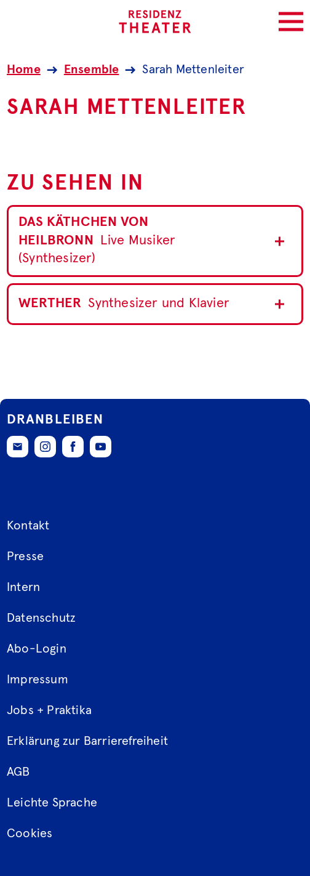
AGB (18, 772)
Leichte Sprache (52, 803)
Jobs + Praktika (49, 710)
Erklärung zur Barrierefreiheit (87, 741)
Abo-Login (36, 649)
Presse (25, 556)
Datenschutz (41, 618)
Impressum (37, 679)
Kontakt (28, 526)
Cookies (29, 833)
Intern (23, 587)
